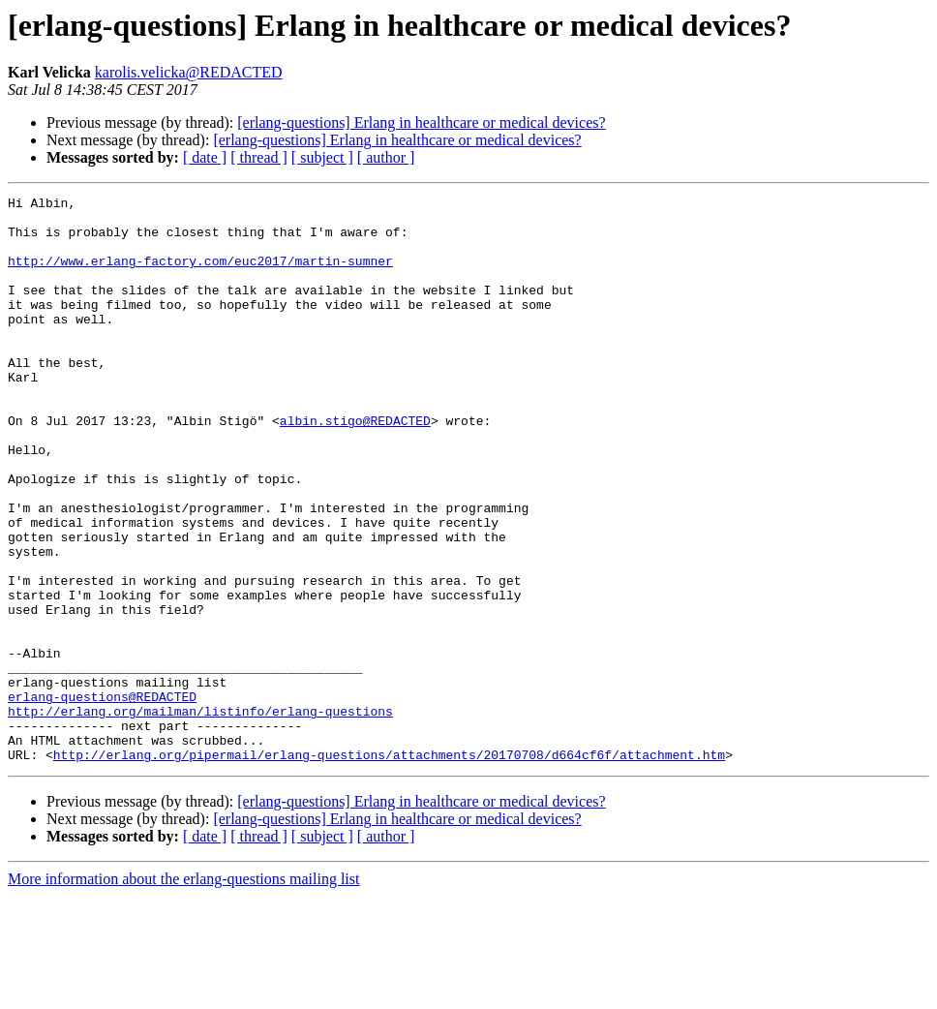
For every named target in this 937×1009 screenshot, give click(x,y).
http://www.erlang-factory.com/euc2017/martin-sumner (200, 275)
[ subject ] (322, 157)
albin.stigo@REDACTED (355, 466)
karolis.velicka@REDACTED (189, 72)
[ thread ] (258, 157)
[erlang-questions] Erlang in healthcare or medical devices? (421, 122)
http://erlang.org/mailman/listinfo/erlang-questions (200, 815)
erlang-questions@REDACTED (102, 798)
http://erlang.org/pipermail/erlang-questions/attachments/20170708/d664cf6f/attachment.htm (389, 867)
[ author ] (386, 157)
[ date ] (205, 157)
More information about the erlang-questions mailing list (183, 992)
